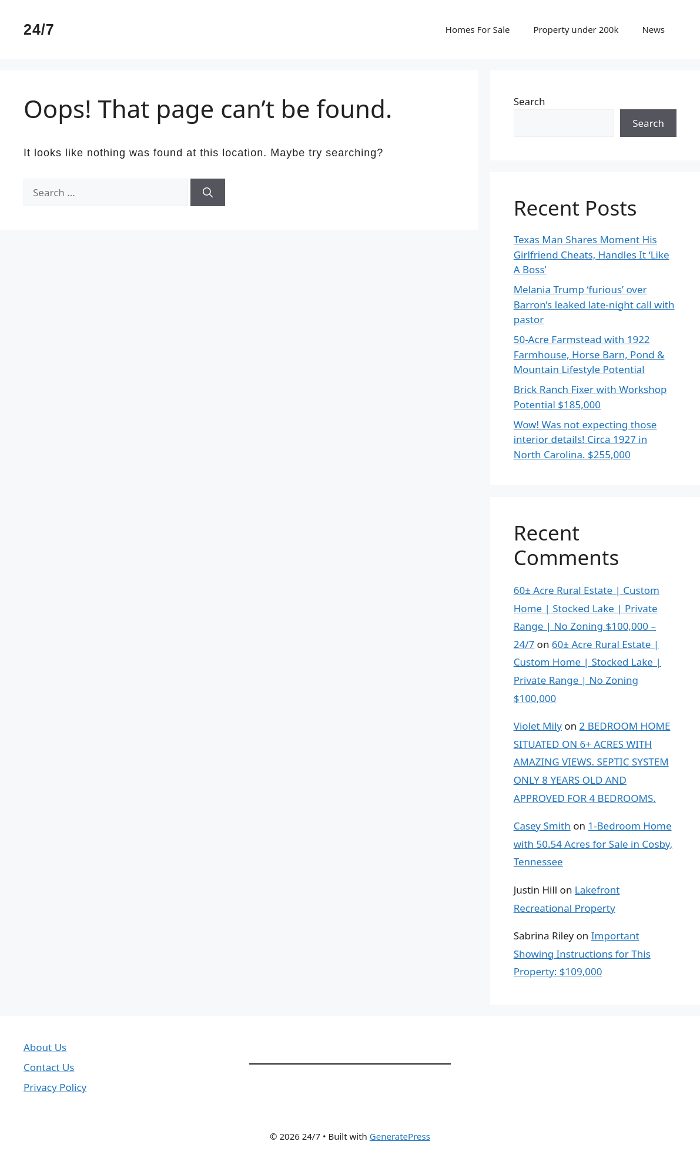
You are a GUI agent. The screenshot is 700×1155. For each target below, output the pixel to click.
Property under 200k (575, 29)
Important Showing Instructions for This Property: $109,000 (582, 953)
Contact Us (49, 1067)
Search (529, 101)
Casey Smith (542, 825)
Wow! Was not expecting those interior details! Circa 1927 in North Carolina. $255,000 (585, 439)
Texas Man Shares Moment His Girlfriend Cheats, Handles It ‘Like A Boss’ (591, 254)
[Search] (207, 193)
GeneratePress (400, 1136)
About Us (45, 1047)
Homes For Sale (478, 29)
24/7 (39, 29)
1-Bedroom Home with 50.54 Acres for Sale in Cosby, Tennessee (593, 843)
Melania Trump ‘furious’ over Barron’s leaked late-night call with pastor (594, 304)
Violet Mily (538, 726)
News (653, 29)
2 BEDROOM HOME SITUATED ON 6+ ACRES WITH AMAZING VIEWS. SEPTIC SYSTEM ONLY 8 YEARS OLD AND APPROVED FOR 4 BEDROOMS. (592, 761)
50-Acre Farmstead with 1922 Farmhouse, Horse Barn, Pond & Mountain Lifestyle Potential (589, 354)
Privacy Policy (55, 1087)
